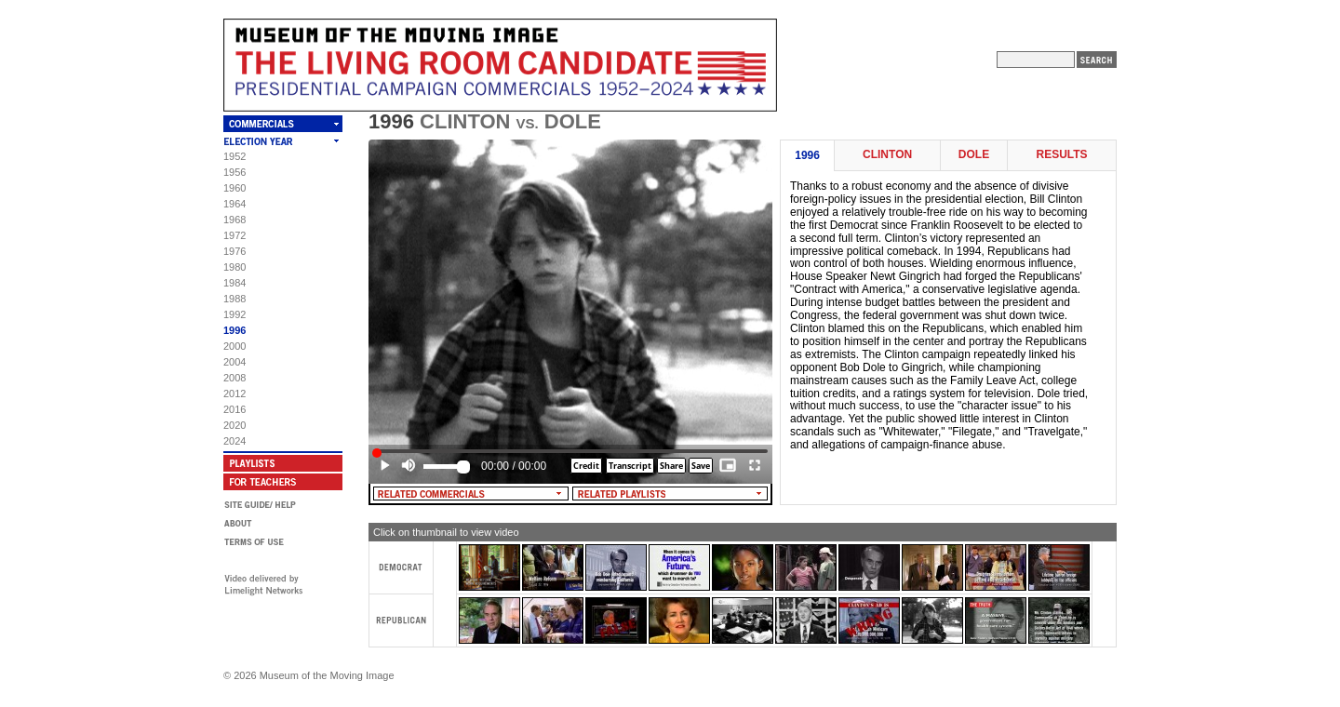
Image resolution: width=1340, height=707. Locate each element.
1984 (234, 282)
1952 (234, 156)
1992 (234, 314)
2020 (234, 425)
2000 (234, 346)
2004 (234, 361)
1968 (234, 219)
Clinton (887, 155)
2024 (234, 441)
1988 (234, 298)
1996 (234, 330)
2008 (234, 377)
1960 (234, 187)
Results (1061, 155)
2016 (234, 409)
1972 (234, 235)
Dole (973, 155)
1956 (234, 172)
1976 (234, 251)
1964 (234, 203)
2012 (234, 393)
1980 (234, 267)
